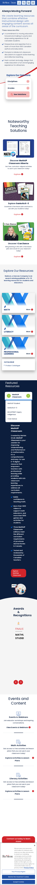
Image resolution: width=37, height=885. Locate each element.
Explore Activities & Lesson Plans (19, 759)
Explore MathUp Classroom (17, 573)
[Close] (34, 845)
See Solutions (18, 94)
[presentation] (16, 682)
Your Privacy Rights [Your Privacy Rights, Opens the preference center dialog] (18, 872)
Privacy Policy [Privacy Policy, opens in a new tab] (29, 868)
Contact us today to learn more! (18, 840)
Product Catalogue (12, 365)
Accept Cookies (18, 882)
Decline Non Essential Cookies (18, 877)
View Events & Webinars (18, 727)
